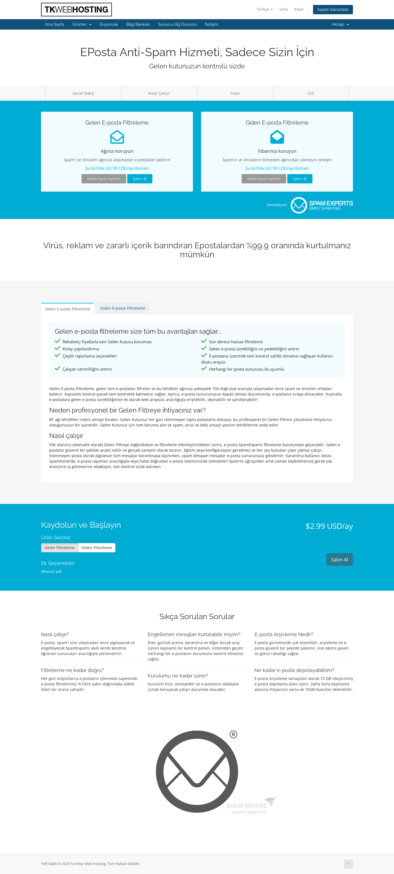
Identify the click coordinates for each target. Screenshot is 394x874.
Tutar (235, 93)
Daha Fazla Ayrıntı (103, 178)
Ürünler (81, 24)
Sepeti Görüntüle (333, 9)
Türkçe (265, 9)
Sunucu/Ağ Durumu (177, 24)
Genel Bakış (83, 93)
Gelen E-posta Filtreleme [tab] (67, 308)
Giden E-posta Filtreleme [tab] (122, 308)
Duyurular (109, 24)
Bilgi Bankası (138, 24)
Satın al (140, 178)
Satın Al (339, 559)
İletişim (211, 24)
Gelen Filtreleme (60, 547)
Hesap (340, 24)
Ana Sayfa (54, 24)
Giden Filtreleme (97, 547)
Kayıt (298, 9)
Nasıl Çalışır (159, 93)
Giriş (283, 9)
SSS (311, 93)
